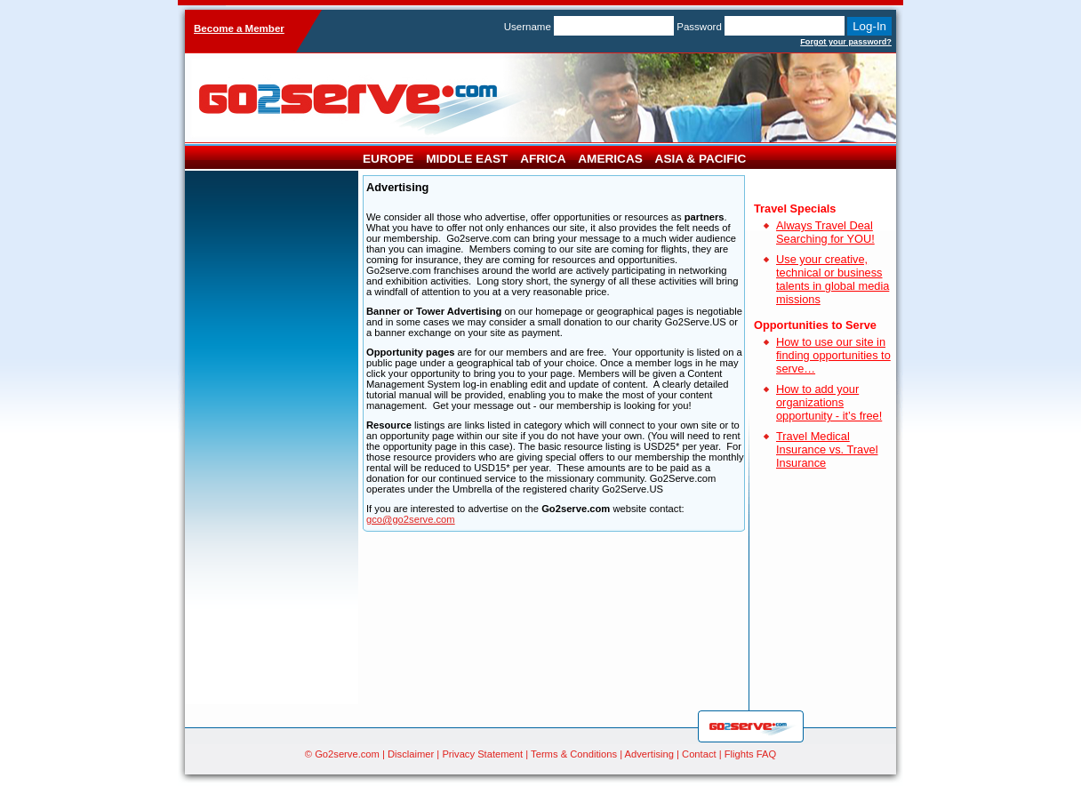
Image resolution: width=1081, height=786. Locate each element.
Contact (699, 754)
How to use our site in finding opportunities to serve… (833, 355)
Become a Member (239, 28)
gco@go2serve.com (410, 519)
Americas (610, 158)
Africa (542, 158)
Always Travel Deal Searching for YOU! (825, 232)
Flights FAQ (750, 754)
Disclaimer (411, 754)
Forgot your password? (846, 41)
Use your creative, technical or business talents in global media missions (832, 279)
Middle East (467, 158)
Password (699, 26)
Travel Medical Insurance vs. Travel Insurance (827, 449)
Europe (388, 158)
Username (527, 26)
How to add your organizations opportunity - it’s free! (829, 402)
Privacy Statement (482, 754)
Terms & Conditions (574, 754)
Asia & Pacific (701, 158)
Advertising (649, 754)
